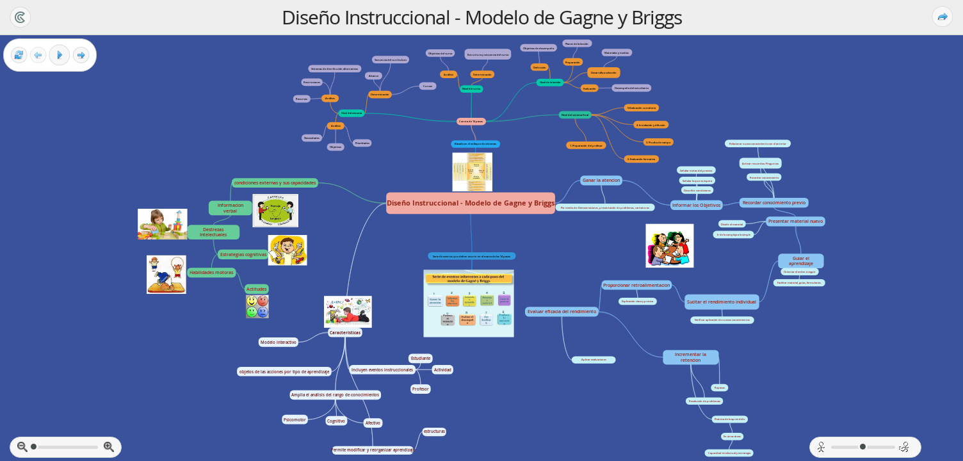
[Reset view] (19, 55)
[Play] (59, 55)
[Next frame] (81, 55)
